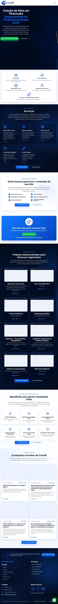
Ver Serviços (25, 38)
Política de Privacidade (39, 601)
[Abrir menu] (55, 2)
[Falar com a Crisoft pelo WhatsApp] (54, 599)
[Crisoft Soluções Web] (8, 2)
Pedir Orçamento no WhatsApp (9, 38)
